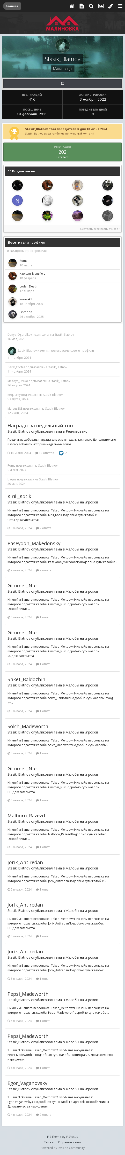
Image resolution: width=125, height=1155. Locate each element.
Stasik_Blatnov (64, 335)
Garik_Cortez (16, 367)
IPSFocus (72, 1137)
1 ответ (43, 617)
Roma (24, 261)
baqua (11, 479)
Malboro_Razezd (26, 815)
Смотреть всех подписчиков (100, 229)
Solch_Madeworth (27, 726)
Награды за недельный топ (40, 425)
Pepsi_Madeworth (28, 994)
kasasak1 (26, 299)
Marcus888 (14, 408)
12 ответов (44, 453)
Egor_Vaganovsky (27, 1083)
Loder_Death (28, 286)
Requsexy (14, 395)
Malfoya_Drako (17, 381)
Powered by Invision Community (63, 1148)
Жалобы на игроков (82, 502)
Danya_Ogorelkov (19, 335)
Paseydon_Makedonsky (33, 543)
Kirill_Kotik (19, 496)
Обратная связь (69, 1142)
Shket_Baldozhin (26, 679)
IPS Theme (54, 1137)
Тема (49, 1142)
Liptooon (26, 312)
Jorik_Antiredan (25, 862)
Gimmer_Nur (22, 585)
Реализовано (77, 431)
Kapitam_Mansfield (32, 273)
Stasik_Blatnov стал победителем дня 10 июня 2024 (66, 129)
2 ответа (43, 528)
